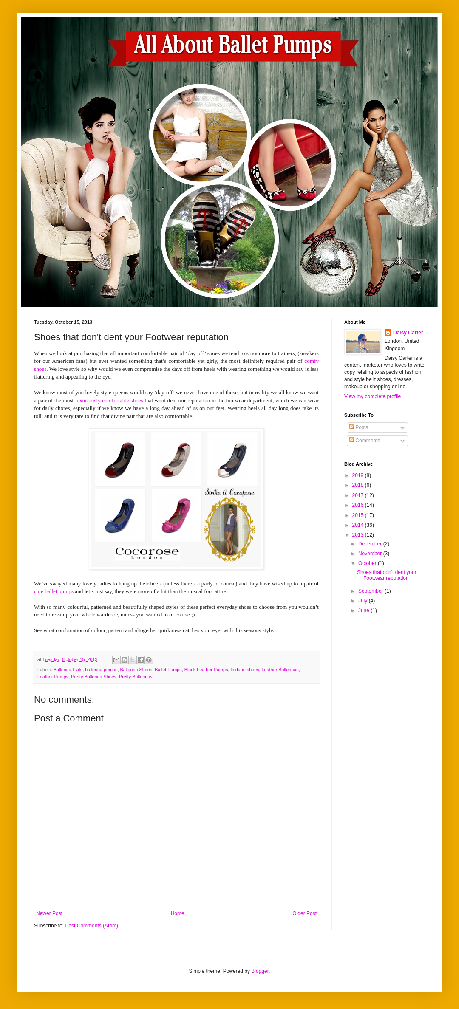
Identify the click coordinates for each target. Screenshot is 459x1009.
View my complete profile (372, 396)
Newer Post (49, 913)
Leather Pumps (52, 676)
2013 (358, 535)
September (371, 591)
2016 (358, 505)
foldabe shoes (244, 669)
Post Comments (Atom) (91, 926)
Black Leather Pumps (206, 669)
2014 (358, 525)
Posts (358, 427)
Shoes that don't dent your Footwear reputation (386, 575)
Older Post (304, 913)
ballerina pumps (101, 669)
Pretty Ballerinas (136, 676)
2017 (358, 495)
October (368, 563)
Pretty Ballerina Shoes (93, 676)
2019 (358, 475)
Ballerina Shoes (136, 669)
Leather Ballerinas (280, 669)
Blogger (260, 971)
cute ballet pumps (54, 591)
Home (177, 913)
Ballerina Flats (68, 669)
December (370, 544)
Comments (364, 441)
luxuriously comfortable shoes (109, 400)
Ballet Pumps (168, 669)
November (370, 554)
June (364, 610)
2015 (358, 515)
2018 (358, 485)
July (363, 601)
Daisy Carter (408, 333)
